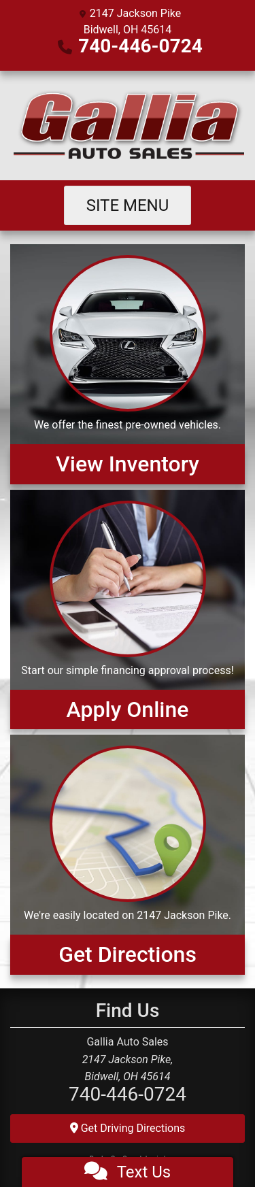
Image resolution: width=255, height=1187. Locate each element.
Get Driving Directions (128, 1128)
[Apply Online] (127, 609)
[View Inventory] (127, 364)
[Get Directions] (127, 854)
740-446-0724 (140, 46)
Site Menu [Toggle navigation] (127, 205)
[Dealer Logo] (127, 125)
